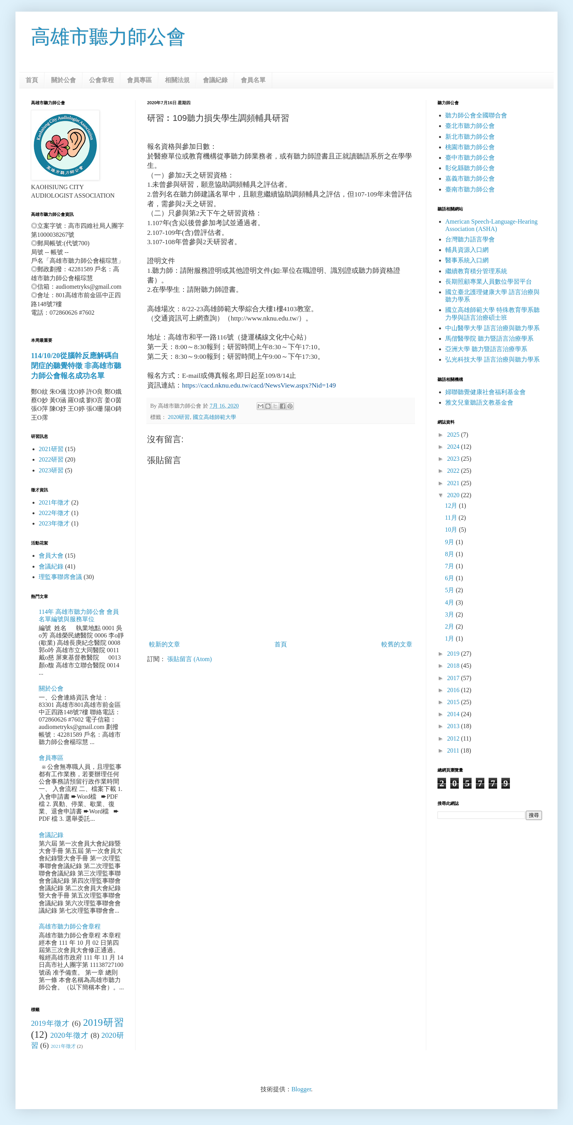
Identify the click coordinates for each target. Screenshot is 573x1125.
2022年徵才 (54, 513)
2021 (454, 483)
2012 (454, 738)
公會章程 (101, 80)
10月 (452, 529)
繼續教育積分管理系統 (476, 271)
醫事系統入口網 (467, 260)
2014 (454, 714)
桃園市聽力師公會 (470, 147)
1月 (450, 638)
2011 (454, 750)
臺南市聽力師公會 (470, 189)
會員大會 (51, 555)
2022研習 (51, 459)
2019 (454, 653)
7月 (450, 566)
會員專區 (139, 80)
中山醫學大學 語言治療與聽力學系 (492, 328)
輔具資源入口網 (467, 249)
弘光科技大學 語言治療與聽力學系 (492, 359)
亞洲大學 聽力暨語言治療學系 (486, 349)
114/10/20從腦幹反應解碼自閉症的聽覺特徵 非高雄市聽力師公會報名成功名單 (76, 365)
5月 (450, 590)
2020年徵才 (69, 1035)
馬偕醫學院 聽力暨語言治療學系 (489, 338)
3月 (450, 614)
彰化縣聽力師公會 (470, 168)
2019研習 (103, 1022)
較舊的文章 (396, 644)
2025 (454, 434)
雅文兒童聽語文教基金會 (479, 402)
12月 (452, 505)
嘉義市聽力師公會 (470, 178)
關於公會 (63, 80)
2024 (454, 446)
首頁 (32, 80)
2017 (454, 678)
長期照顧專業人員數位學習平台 (488, 281)
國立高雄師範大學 (214, 417)
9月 (450, 542)
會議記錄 (51, 835)
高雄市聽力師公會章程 (70, 926)
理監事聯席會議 (60, 577)
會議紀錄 (215, 80)
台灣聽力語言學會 (470, 239)
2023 (454, 458)
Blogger (301, 1089)
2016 (454, 690)
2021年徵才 (54, 502)
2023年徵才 (54, 523)
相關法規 (177, 80)
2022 (454, 470)
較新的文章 (164, 644)
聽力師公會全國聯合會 (476, 115)
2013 (454, 726)
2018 (454, 665)
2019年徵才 (50, 1023)
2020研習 (179, 417)
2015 (454, 702)
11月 (451, 517)
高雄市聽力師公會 (108, 37)
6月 (450, 578)
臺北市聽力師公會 (470, 125)
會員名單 (253, 80)
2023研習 (51, 470)
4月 (450, 602)
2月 (450, 626)
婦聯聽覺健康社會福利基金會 (485, 392)
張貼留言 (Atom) (189, 659)
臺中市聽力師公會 (470, 157)
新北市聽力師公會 (470, 136)
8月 (450, 554)
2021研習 (51, 449)
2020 (454, 495)
